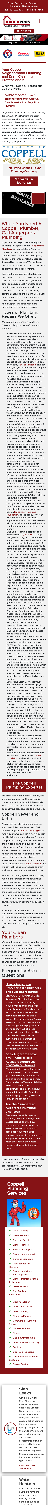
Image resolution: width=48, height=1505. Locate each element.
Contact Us (21, 3)
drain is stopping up (30, 831)
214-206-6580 (35, 10)
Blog (10, 3)
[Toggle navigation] (42, 21)
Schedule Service (24, 181)
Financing (15, 6)
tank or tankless (27, 365)
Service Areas (30, 6)
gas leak (27, 535)
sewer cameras (34, 864)
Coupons (33, 3)
